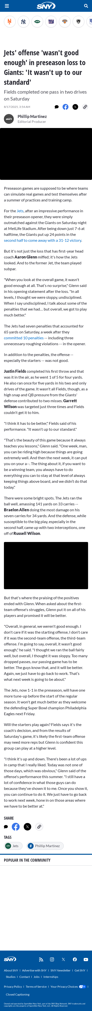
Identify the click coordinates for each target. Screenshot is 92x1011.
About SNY (11, 970)
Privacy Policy (13, 986)
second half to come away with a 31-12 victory (42, 240)
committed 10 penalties (24, 337)
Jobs (36, 977)
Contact (24, 977)
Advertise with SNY (34, 970)
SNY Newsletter (61, 970)
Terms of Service (36, 986)
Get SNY (80, 970)
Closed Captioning (17, 994)
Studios (10, 977)
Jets (20, 210)
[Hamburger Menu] (7, 6)
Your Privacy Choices (64, 986)
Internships (50, 977)
